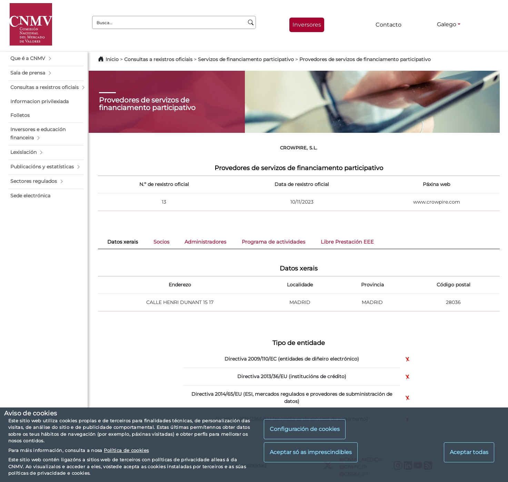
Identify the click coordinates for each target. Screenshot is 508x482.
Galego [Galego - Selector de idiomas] (446, 24)
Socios (161, 242)
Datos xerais (122, 242)
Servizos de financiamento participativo (246, 59)
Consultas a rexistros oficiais (158, 59)
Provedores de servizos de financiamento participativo (365, 59)
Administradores (205, 242)
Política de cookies (126, 450)
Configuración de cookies (305, 429)
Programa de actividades (273, 242)
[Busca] (251, 22)
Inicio (112, 59)
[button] (45, 59)
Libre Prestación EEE (347, 242)
